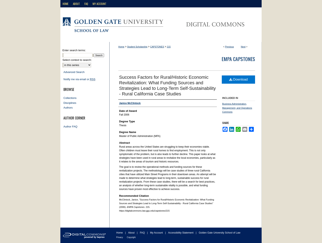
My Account (156, 232)
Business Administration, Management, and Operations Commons (237, 108)
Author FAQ (70, 126)
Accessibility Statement (181, 232)
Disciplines (69, 102)
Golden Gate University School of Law (219, 232)
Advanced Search (74, 72)
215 (169, 46)
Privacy (120, 237)
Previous (229, 46)
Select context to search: (77, 59)
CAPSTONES (157, 46)
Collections (70, 98)
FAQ (142, 232)
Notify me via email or (79, 79)
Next (243, 46)
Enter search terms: (74, 50)
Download (238, 79)
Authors (68, 107)
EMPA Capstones (238, 58)
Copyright (131, 237)
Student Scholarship (137, 46)
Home (121, 46)
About (131, 232)
